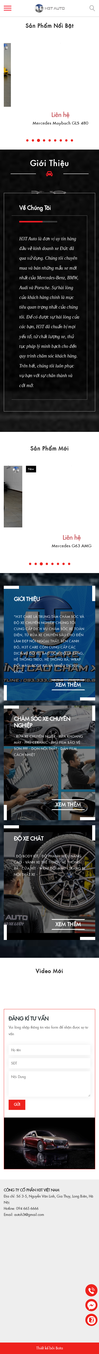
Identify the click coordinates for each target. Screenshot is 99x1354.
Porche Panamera (50, 546)
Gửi (17, 1104)
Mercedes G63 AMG (49, 123)
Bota (59, 1348)
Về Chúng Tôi (35, 207)
